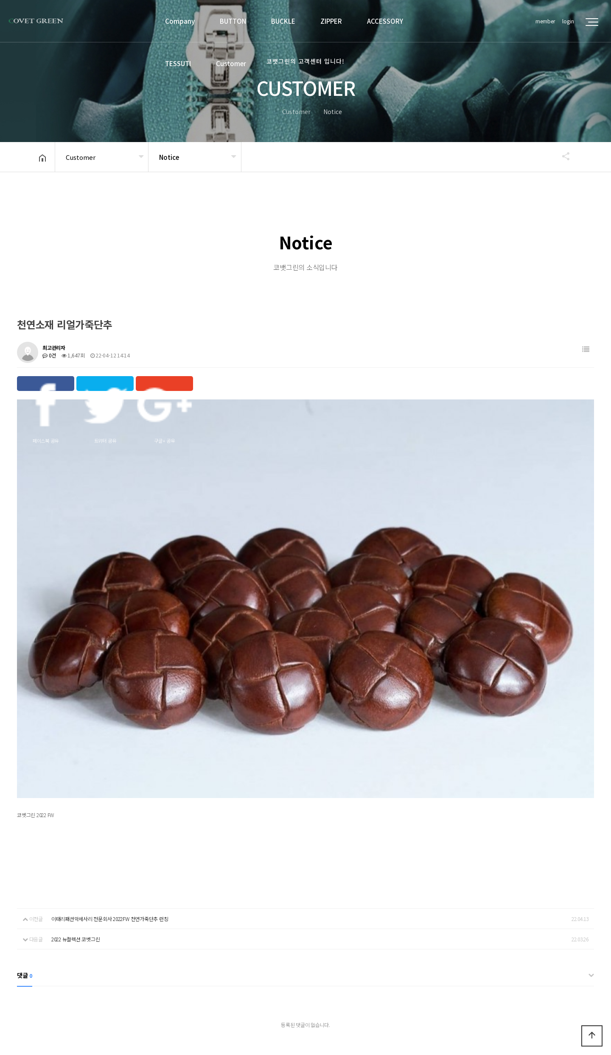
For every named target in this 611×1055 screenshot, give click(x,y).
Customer (231, 63)
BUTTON (233, 21)
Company (180, 21)
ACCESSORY (385, 21)
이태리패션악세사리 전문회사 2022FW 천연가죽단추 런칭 (109, 764)
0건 (49, 355)
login (568, 21)
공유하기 (562, 156)
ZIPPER (331, 21)
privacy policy (107, 952)
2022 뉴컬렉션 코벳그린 (75, 785)
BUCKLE (283, 21)
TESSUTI (178, 63)
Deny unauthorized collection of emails (189, 952)
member (545, 21)
